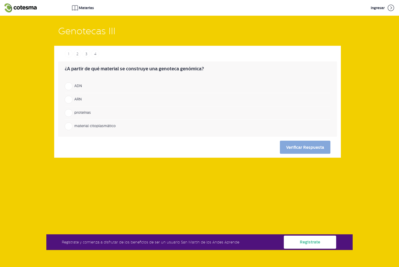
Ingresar (383, 8)
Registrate (310, 242)
